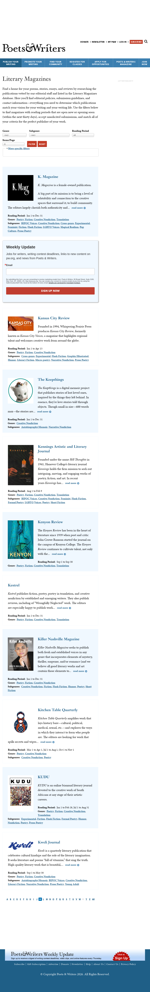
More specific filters (19, 148)
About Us (98, 964)
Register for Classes (77, 63)
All (93, 899)
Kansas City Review (54, 318)
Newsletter (98, 42)
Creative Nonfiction (44, 219)
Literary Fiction (25, 360)
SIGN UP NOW (50, 291)
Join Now (144, 63)
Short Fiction (58, 502)
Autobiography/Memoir (34, 427)
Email (9, 265)
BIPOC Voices (29, 223)
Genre (5, 131)
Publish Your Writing (11, 63)
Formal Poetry (16, 502)
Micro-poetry (42, 360)
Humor (12, 360)
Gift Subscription (36, 964)
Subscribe (136, 42)
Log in (123, 42)
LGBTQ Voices (51, 227)
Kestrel (13, 585)
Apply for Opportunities (100, 63)
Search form (146, 41)
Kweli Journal (49, 842)
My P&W (112, 42)
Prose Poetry (24, 231)
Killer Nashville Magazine (58, 639)
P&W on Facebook (136, 50)
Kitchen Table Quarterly (58, 710)
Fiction (29, 219)
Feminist (12, 227)
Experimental (82, 223)
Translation (62, 219)
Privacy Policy (128, 964)
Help (88, 964)
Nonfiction (13, 822)
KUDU (43, 777)
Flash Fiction (35, 227)
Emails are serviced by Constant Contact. (64, 283)
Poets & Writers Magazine (125, 63)
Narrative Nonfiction (62, 360)
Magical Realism (69, 227)
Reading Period (80, 131)
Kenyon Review (50, 522)
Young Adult (72, 884)
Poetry (20, 219)
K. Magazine (48, 176)
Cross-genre (67, 223)
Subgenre (34, 131)
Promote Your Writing (33, 63)
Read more (77, 207)
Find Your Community (55, 63)
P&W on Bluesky (141, 50)
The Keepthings (51, 379)
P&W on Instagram (146, 50)
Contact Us (112, 964)
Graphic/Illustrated (77, 356)
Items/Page (8, 140)
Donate (84, 42)
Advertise (53, 964)
